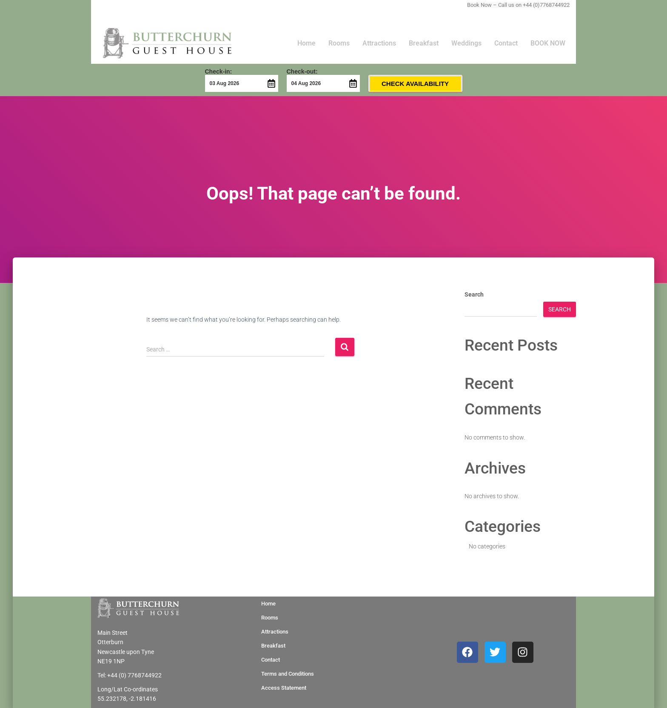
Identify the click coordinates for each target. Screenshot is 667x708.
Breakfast (424, 43)
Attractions (379, 43)
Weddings (466, 43)
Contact (506, 43)
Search (474, 294)
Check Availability (415, 83)
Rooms (339, 43)
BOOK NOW (547, 43)
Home (306, 43)
